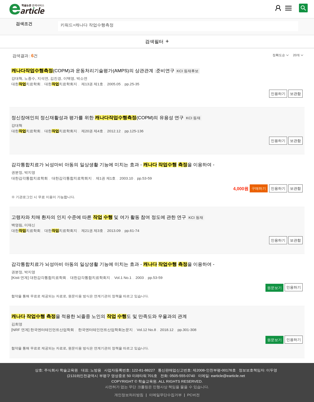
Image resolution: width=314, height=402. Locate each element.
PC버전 (193, 395)
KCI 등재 (193, 118)
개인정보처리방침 (128, 395)
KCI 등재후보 (187, 71)
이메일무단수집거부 (165, 395)
